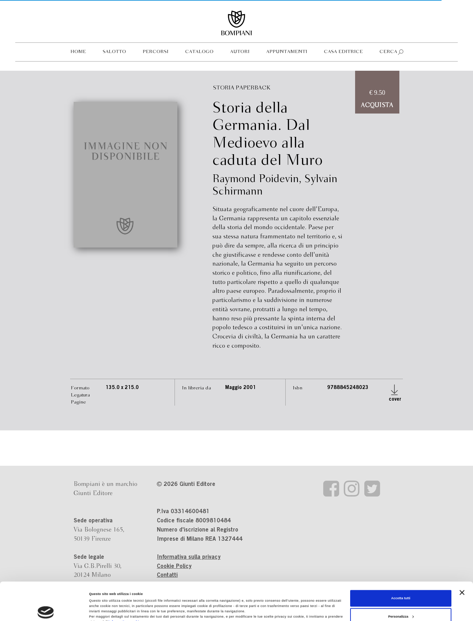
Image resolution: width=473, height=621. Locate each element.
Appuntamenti (286, 52)
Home (78, 52)
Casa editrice (343, 52)
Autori (240, 52)
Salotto (114, 52)
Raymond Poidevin (255, 179)
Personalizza (401, 580)
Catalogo (199, 52)
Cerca (388, 52)
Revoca (219, 597)
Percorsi (156, 52)
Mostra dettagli (101, 609)
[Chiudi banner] (462, 556)
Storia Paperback (241, 88)
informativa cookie (124, 586)
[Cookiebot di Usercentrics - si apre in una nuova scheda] (46, 609)
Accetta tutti (400, 562)
